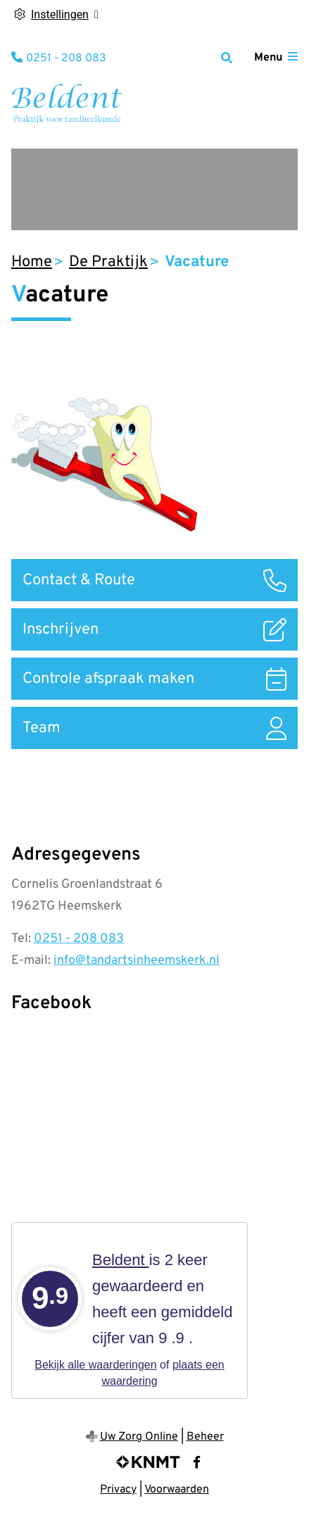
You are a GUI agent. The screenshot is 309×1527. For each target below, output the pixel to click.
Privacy (118, 1490)
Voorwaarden (176, 1490)
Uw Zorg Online (139, 1437)
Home (31, 262)
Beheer (205, 1437)
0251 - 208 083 (79, 939)
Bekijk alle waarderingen (95, 1365)
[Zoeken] (226, 57)
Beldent (120, 1260)
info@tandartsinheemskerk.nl (136, 961)
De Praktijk (108, 262)
